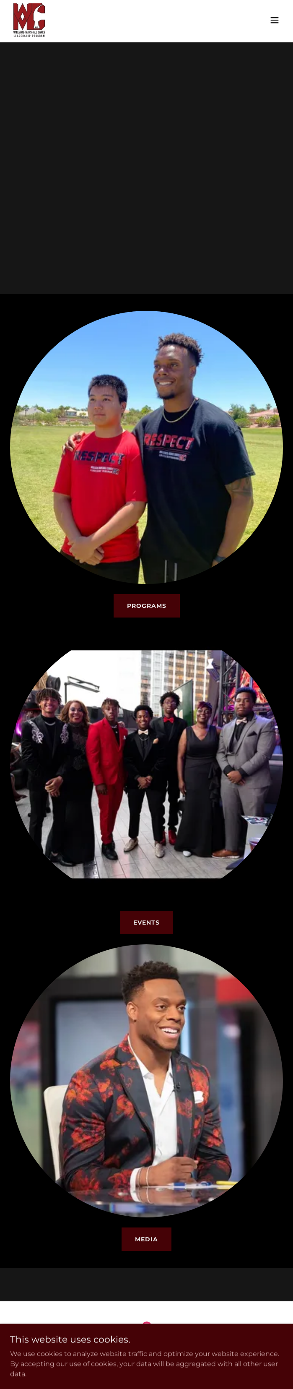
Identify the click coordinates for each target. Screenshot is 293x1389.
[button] (274, 20)
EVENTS (146, 922)
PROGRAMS (146, 606)
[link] (29, 20)
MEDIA (146, 1239)
